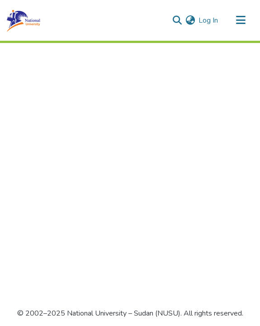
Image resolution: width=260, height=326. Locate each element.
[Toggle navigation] (240, 20)
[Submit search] (177, 20)
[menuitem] (190, 20)
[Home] (24, 20)
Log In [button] (209, 20)
